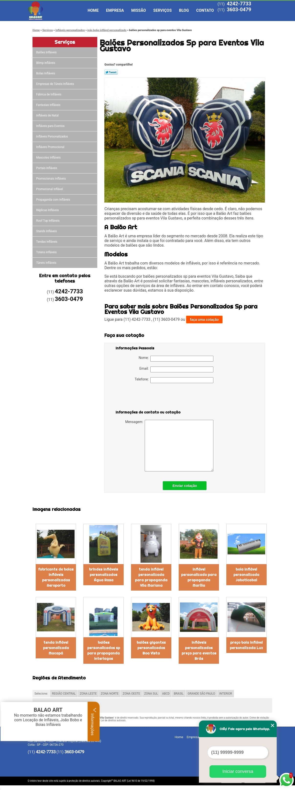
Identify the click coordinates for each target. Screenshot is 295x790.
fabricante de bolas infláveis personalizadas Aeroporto (56, 577)
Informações (93, 721)
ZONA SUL (151, 693)
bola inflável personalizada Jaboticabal (246, 574)
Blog (184, 10)
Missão (138, 10)
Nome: (176, 359)
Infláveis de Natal (47, 115)
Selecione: (41, 693)
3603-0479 (239, 9)
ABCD (166, 693)
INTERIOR (225, 693)
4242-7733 (239, 4)
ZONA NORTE (110, 693)
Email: (176, 369)
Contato (205, 10)
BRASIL (179, 693)
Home (93, 10)
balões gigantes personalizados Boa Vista (151, 647)
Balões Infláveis (46, 52)
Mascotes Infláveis (48, 157)
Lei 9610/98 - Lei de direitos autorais (106, 720)
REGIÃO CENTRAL (64, 693)
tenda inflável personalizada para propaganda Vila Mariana (151, 577)
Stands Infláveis (46, 231)
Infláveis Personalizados (52, 136)
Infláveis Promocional (50, 147)
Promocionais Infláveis (51, 178)
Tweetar (111, 72)
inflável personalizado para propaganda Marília (199, 577)
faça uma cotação (204, 319)
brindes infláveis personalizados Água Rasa (103, 574)
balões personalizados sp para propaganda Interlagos (103, 650)
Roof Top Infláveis (48, 220)
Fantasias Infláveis (48, 105)
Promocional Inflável (50, 189)
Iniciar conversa (237, 771)
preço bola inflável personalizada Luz (246, 645)
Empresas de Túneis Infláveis (55, 84)
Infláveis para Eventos (50, 126)
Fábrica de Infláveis (49, 94)
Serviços (162, 10)
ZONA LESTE (88, 693)
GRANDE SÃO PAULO (201, 693)
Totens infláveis (46, 252)
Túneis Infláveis (46, 262)
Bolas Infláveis (46, 73)
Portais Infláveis (47, 168)
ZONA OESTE (131, 693)
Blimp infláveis (46, 63)
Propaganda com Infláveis (53, 199)
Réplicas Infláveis (48, 210)
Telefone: (174, 380)
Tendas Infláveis (47, 241)
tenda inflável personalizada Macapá (56, 647)
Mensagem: (169, 445)
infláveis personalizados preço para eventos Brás (199, 650)
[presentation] (146, 397)
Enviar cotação (185, 486)
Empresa (115, 10)
